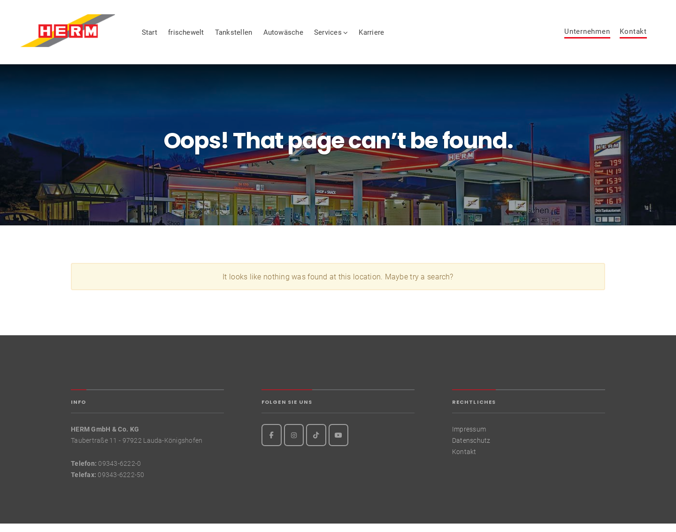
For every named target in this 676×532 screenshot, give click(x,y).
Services (347, 36)
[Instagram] (294, 443)
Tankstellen (253, 36)
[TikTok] (316, 443)
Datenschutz (471, 448)
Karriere (391, 36)
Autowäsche (303, 36)
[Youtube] (339, 443)
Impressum (469, 437)
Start (169, 36)
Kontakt (633, 35)
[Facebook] (271, 443)
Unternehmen (587, 35)
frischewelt (206, 36)
